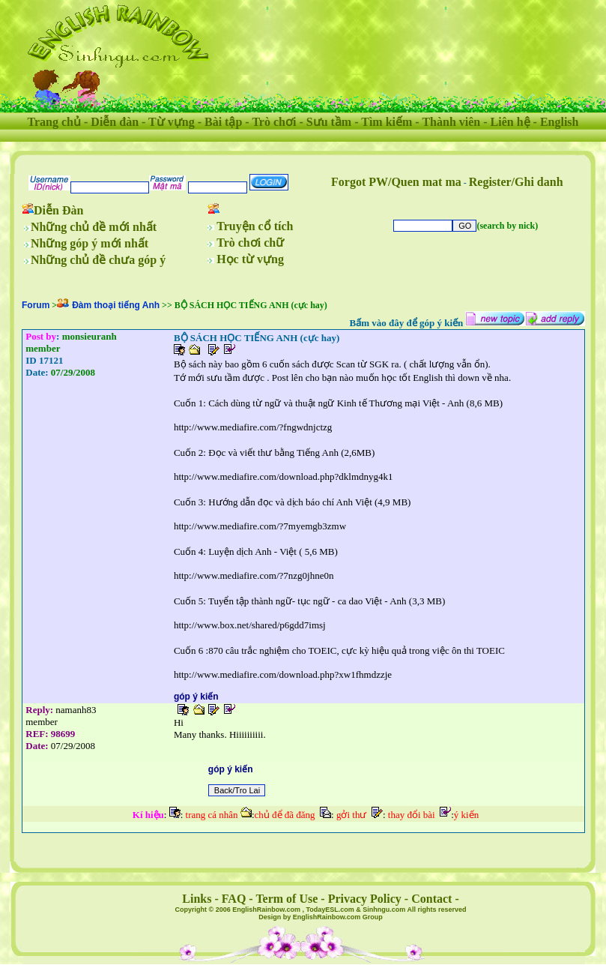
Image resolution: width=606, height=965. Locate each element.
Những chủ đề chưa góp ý (98, 259)
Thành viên (451, 121)
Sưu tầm (328, 121)
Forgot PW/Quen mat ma (396, 181)
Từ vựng (171, 121)
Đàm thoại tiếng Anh (116, 305)
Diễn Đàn (58, 210)
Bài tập (223, 121)
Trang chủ (54, 121)
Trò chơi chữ (250, 242)
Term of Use (286, 898)
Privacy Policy (365, 898)
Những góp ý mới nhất (89, 243)
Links (196, 898)
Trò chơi (274, 121)
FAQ (234, 898)
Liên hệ (510, 121)
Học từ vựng (250, 259)
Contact (431, 898)
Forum (35, 305)
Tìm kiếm (386, 121)
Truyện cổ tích (254, 226)
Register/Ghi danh (516, 181)
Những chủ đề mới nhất (94, 226)
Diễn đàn (115, 121)
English (559, 121)
